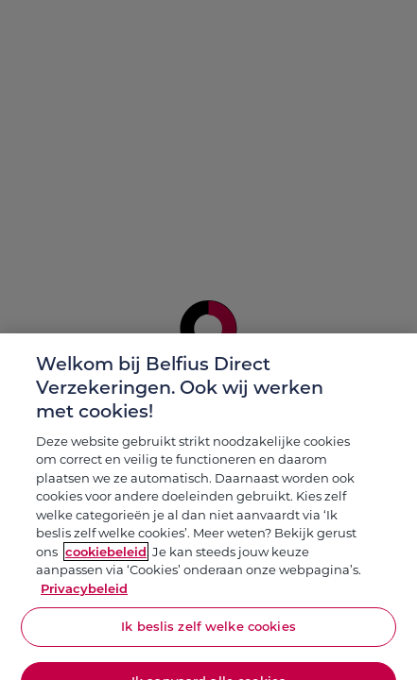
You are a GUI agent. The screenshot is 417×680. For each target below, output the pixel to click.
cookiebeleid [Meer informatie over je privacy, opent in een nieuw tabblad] (106, 557)
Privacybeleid (84, 594)
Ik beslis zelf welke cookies (208, 631)
